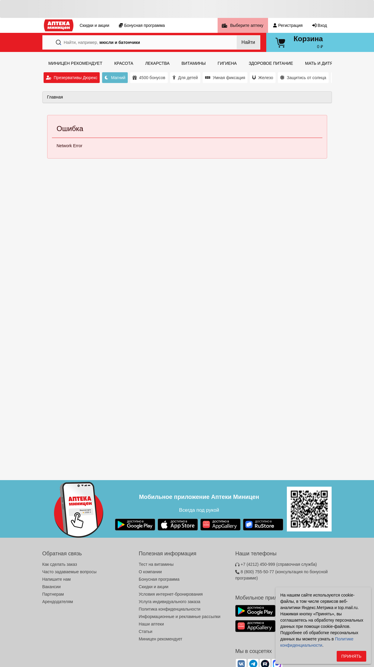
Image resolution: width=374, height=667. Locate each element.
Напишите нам (56, 579)
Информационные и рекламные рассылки (180, 616)
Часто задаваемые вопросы (69, 571)
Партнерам (53, 594)
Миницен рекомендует (160, 639)
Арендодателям (57, 601)
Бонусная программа (159, 579)
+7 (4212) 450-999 (276, 564)
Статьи (145, 631)
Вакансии (51, 586)
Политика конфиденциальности (170, 609)
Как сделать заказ (59, 564)
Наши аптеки (151, 624)
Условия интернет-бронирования (171, 594)
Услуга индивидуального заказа (169, 601)
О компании (150, 571)
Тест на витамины (156, 564)
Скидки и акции (153, 586)
